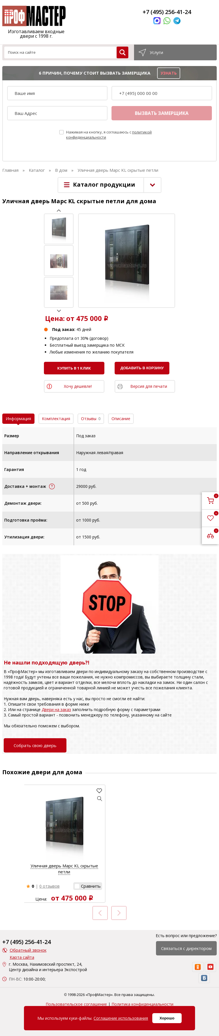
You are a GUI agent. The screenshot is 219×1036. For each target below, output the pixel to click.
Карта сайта (22, 957)
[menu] (8, 14)
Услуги (156, 52)
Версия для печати (148, 386)
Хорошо (166, 1018)
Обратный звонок (28, 950)
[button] (99, 798)
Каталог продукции (104, 184)
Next (59, 311)
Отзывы (91, 418)
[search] (122, 52)
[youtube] (210, 967)
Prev (59, 210)
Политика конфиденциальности (142, 1004)
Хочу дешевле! (78, 386)
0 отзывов (49, 886)
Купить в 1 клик (74, 368)
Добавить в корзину (142, 368)
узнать (169, 73)
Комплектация (56, 418)
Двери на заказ (56, 709)
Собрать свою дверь (35, 745)
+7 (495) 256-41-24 (167, 12)
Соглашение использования (121, 1018)
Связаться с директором (186, 948)
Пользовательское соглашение (76, 1004)
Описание (120, 418)
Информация (18, 418)
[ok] (198, 967)
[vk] (204, 978)
